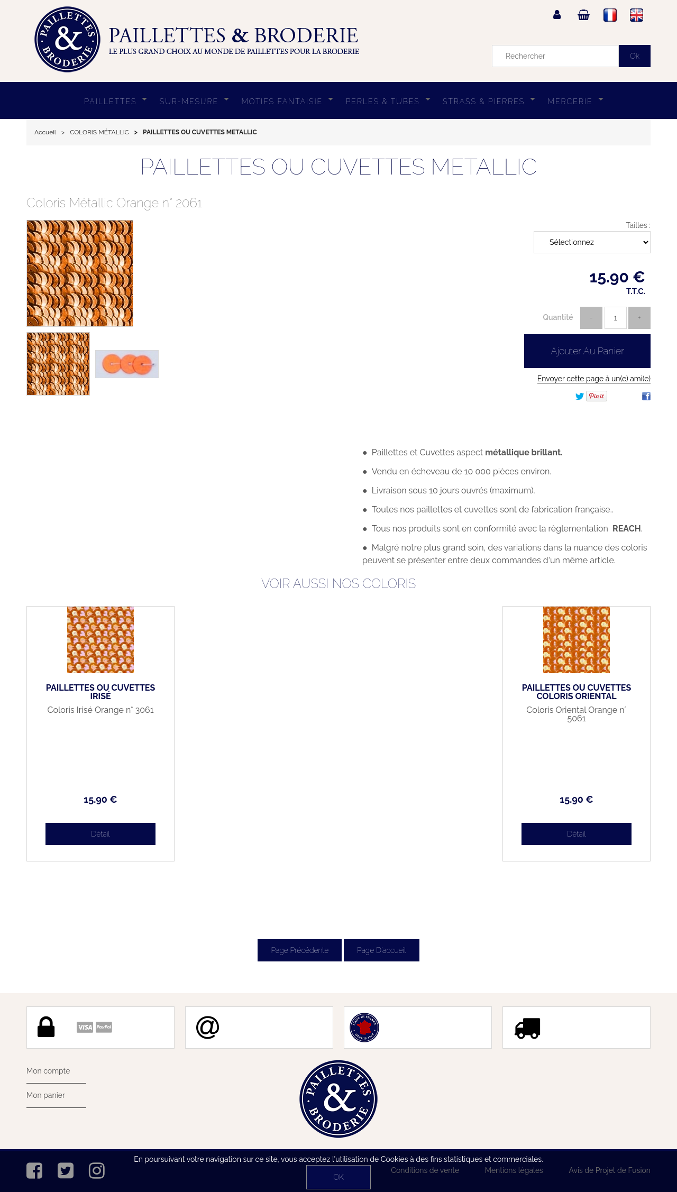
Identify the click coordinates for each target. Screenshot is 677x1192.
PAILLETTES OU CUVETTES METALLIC (338, 167)
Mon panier (45, 1095)
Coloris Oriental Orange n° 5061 (576, 714)
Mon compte (48, 1071)
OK (338, 1177)
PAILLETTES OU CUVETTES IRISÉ (100, 692)
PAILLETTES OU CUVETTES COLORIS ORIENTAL (576, 692)
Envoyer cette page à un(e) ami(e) (594, 378)
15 (100, 799)
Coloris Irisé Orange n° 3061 (101, 710)
